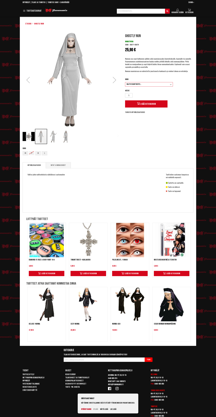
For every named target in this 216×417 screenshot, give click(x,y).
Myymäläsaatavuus (34, 165)
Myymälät (26, 2)
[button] (191, 2)
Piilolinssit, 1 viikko (120, 259)
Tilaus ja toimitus (39, 2)
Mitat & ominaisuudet (58, 165)
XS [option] (25, 153)
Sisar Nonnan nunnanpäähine (165, 324)
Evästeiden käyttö (30, 390)
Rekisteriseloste (30, 387)
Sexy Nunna (75, 324)
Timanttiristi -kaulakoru (81, 259)
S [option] (31, 153)
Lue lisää (113, 409)
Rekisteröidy (70, 374)
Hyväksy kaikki (86, 409)
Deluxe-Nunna (34, 324)
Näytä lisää (104, 409)
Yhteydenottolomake (31, 384)
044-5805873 (120, 381)
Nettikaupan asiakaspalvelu (33, 377)
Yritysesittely (28, 374)
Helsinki (154, 374)
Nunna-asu (116, 324)
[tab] (34, 165)
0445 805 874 (112, 378)
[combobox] (143, 11)
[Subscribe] (148, 359)
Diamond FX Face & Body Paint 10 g (42, 259)
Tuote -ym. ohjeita (72, 387)
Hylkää (95, 409)
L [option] (44, 153)
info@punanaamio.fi (115, 384)
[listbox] (71, 153)
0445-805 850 (159, 384)
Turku (153, 390)
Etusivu (28, 23)
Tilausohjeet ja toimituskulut (77, 377)
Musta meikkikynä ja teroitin (165, 259)
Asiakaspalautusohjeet (74, 380)
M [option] (38, 153)
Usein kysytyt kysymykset (75, 384)
